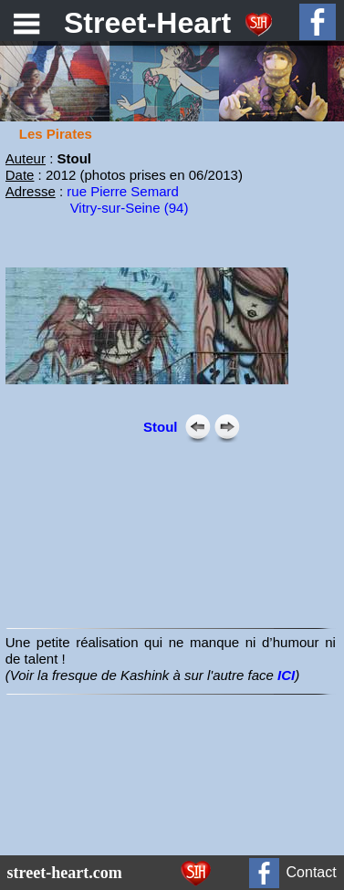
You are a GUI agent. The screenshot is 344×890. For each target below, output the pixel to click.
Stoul (160, 427)
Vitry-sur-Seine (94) (129, 207)
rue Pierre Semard (123, 191)
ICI (286, 675)
